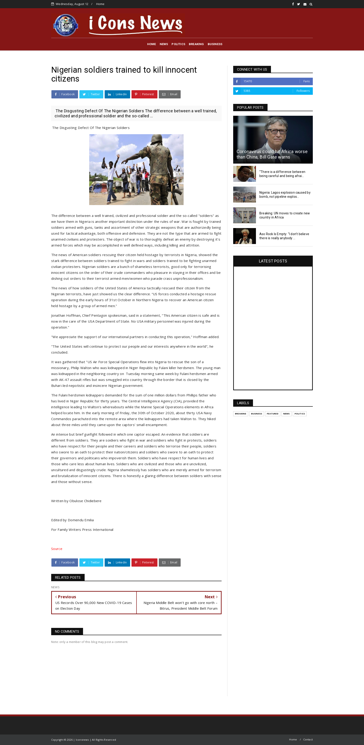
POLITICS (178, 44)
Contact (308, 739)
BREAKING (196, 44)
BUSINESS (215, 44)
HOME (151, 44)
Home (100, 4)
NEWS (164, 44)
